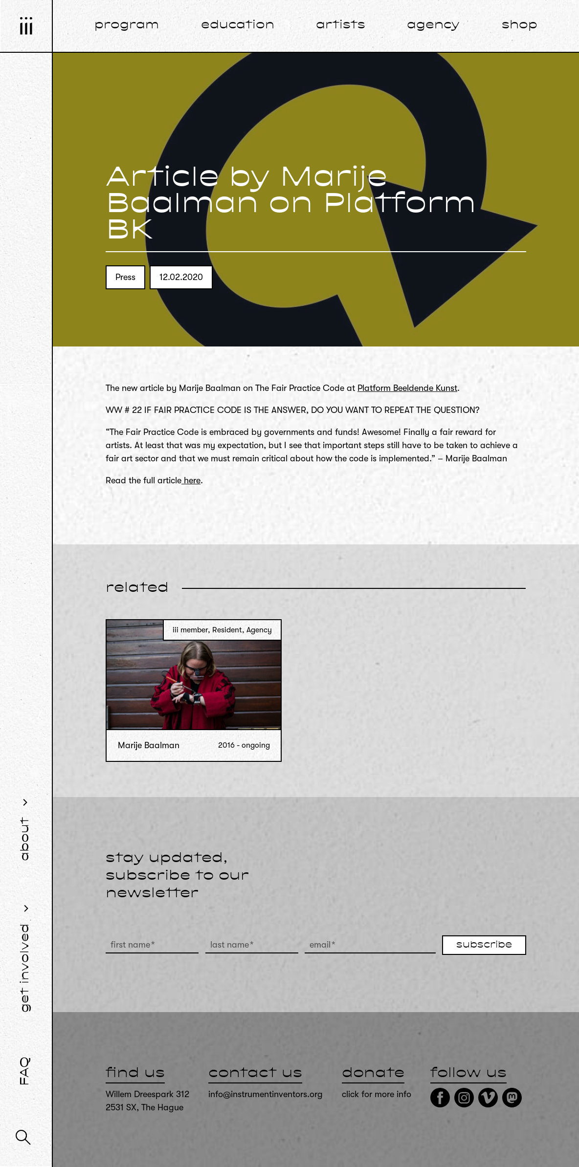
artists (340, 25)
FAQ (25, 1071)
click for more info (376, 1094)
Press (125, 277)
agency (433, 25)
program (126, 25)
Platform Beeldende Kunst (407, 388)
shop (519, 25)
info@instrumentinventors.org (265, 1094)
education (237, 25)
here (190, 480)
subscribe (484, 945)
